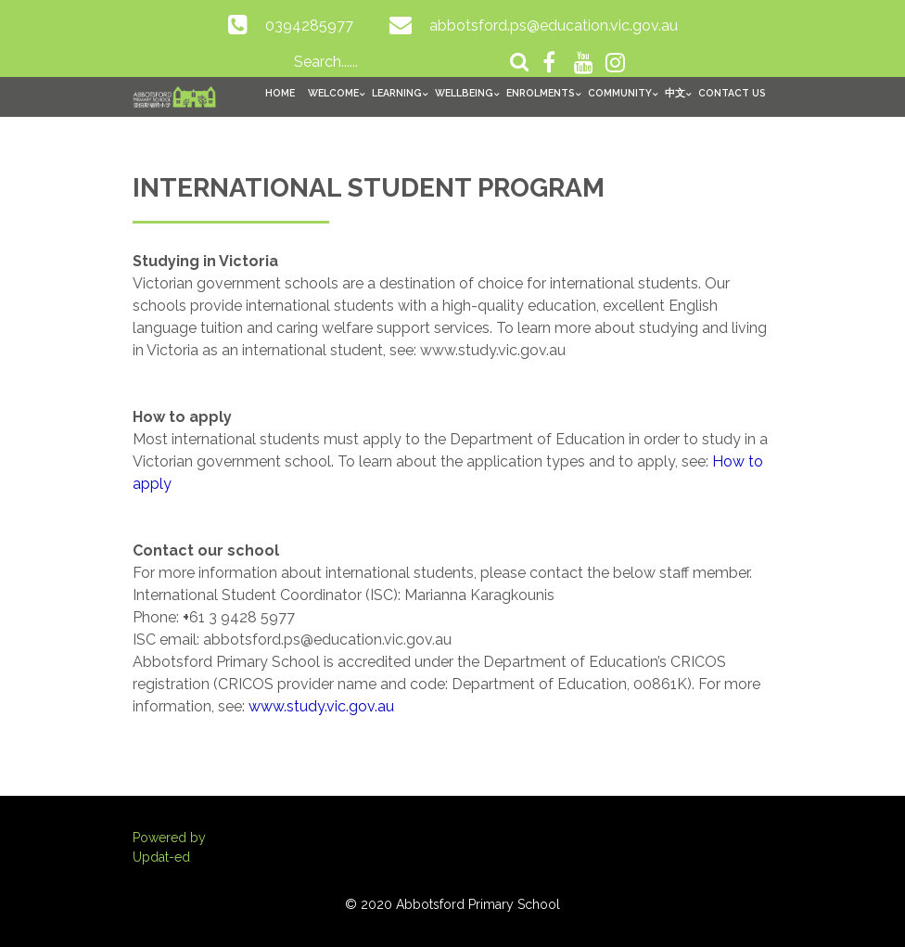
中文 (675, 92)
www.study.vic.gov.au (321, 706)
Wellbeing (464, 92)
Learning (397, 92)
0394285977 (309, 25)
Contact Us (732, 92)
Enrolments (540, 92)
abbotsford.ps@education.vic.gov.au (553, 25)
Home (280, 92)
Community (620, 92)
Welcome (333, 92)
